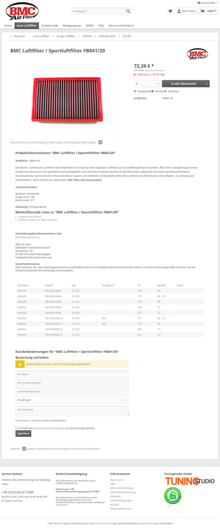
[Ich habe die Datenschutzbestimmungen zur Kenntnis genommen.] (16, 428)
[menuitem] (101, 13)
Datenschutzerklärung (123, 492)
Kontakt (114, 504)
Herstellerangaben (37, 142)
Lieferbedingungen (121, 500)
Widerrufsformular (121, 508)
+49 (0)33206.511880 (18, 492)
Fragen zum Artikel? (28, 216)
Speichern (23, 433)
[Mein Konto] (186, 11)
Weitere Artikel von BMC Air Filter (36, 220)
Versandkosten (101, 523)
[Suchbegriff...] (101, 11)
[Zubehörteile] (49, 25)
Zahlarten (115, 496)
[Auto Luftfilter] (26, 25)
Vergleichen (142, 91)
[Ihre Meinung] (72, 411)
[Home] (8, 25)
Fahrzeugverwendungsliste (64, 142)
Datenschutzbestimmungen (49, 428)
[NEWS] (90, 25)
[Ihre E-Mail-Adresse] (72, 382)
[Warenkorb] (208, 11)
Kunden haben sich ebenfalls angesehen (76, 448)
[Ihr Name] (72, 374)
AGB (112, 484)
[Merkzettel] (170, 11)
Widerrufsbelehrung (122, 488)
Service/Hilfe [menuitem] (207, 2)
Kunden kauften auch (39, 448)
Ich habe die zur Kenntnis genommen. (56, 428)
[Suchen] (128, 11)
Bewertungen (91, 142)
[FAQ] (101, 25)
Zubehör (18, 448)
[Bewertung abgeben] (72, 400)
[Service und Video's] (121, 25)
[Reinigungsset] (72, 25)
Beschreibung (18, 142)
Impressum (116, 479)
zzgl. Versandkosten (155, 70)
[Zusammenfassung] (72, 391)
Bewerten (171, 91)
